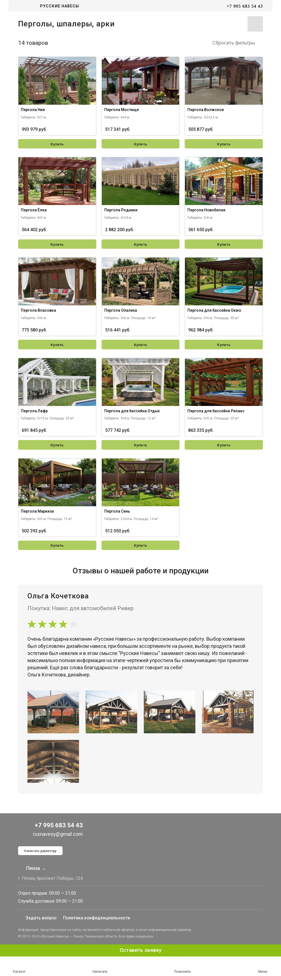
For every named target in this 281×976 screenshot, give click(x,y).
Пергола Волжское (205, 111)
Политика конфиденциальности (98, 918)
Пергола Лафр (34, 413)
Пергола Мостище (121, 111)
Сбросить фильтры (237, 44)
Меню (263, 966)
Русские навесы (59, 6)
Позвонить (182, 967)
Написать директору (40, 850)
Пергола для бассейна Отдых (132, 413)
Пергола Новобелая (206, 211)
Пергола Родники (120, 211)
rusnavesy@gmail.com (52, 833)
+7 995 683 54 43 (245, 6)
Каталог (19, 966)
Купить (57, 145)
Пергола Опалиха (120, 312)
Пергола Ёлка (34, 211)
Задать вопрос (38, 918)
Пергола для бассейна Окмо (214, 312)
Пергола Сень (117, 513)
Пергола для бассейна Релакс (216, 413)
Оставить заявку (140, 950)
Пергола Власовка (38, 312)
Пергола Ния (33, 111)
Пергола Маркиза (37, 513)
